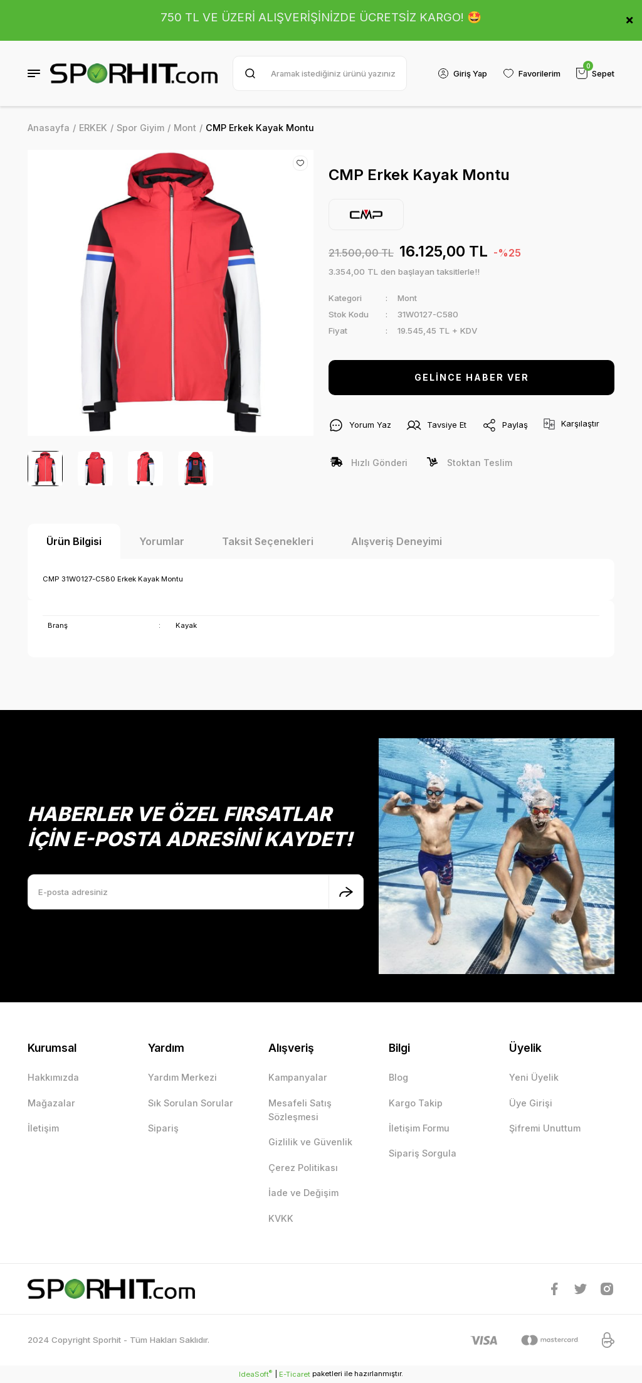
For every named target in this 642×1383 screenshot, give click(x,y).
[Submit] (346, 891)
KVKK (280, 1218)
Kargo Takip (416, 1103)
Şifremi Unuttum (545, 1128)
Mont (407, 298)
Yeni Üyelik (534, 1077)
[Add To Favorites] (300, 163)
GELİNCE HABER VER (472, 377)
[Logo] (134, 73)
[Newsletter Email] (196, 891)
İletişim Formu (419, 1128)
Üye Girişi (530, 1103)
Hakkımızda (53, 1077)
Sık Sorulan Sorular (190, 1103)
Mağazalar (51, 1103)
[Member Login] (459, 73)
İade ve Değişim (303, 1192)
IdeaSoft (255, 1374)
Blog (398, 1077)
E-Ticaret (294, 1374)
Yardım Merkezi (182, 1077)
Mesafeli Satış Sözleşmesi (300, 1110)
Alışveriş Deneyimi (396, 541)
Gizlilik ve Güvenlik (310, 1142)
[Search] (318, 73)
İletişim (43, 1128)
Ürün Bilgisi (74, 541)
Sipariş (163, 1128)
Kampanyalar (297, 1077)
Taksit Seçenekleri (267, 541)
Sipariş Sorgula (422, 1153)
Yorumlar (161, 541)
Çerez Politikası (303, 1167)
